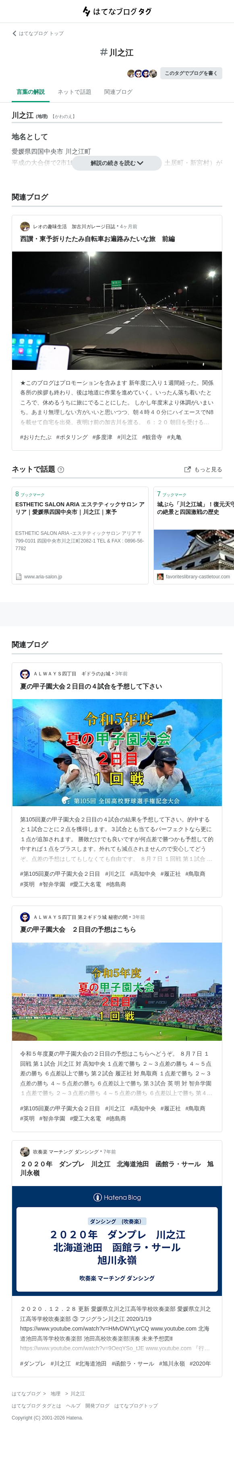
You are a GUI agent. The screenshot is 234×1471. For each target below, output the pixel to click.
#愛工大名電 (85, 884)
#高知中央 (143, 874)
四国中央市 (47, 151)
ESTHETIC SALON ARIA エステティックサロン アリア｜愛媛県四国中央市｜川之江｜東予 (80, 508)
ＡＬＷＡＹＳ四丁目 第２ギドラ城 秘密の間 (80, 917)
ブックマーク (30, 494)
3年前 (121, 674)
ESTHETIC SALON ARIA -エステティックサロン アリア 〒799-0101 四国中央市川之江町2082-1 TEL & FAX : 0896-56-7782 (79, 540)
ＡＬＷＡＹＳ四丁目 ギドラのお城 (71, 674)
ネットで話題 (74, 92)
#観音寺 (152, 437)
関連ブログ (118, 92)
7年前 (110, 1152)
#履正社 (171, 874)
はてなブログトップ (136, 1406)
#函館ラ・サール (133, 1363)
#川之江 (127, 437)
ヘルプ (73, 1406)
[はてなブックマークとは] (61, 469)
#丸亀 (174, 437)
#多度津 (103, 437)
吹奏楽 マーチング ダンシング (66, 1152)
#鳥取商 (196, 874)
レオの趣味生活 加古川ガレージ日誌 (74, 226)
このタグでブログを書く (191, 73)
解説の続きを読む (117, 163)
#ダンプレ (33, 1363)
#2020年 (200, 1363)
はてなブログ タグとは (36, 1406)
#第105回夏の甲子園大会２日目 (60, 874)
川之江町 (78, 151)
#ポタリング (72, 437)
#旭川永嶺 (172, 1363)
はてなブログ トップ (38, 33)
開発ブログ (97, 1406)
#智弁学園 (52, 884)
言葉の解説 (31, 92)
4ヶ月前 (128, 226)
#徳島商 (116, 884)
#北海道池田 (91, 1363)
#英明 (27, 884)
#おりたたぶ (36, 437)
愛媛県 (21, 151)
